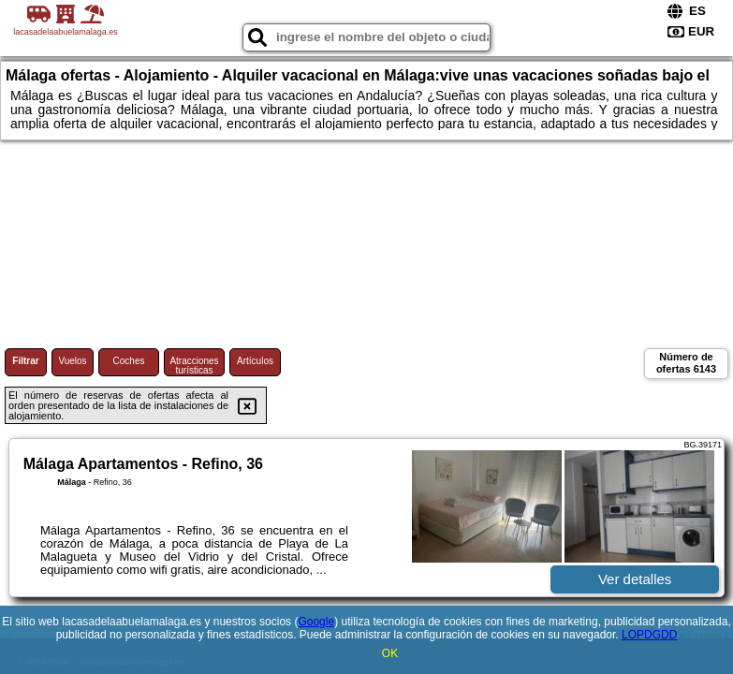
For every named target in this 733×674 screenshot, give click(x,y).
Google (316, 621)
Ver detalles (634, 579)
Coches (129, 361)
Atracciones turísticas (193, 365)
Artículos (255, 361)
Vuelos (72, 361)
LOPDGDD (649, 634)
